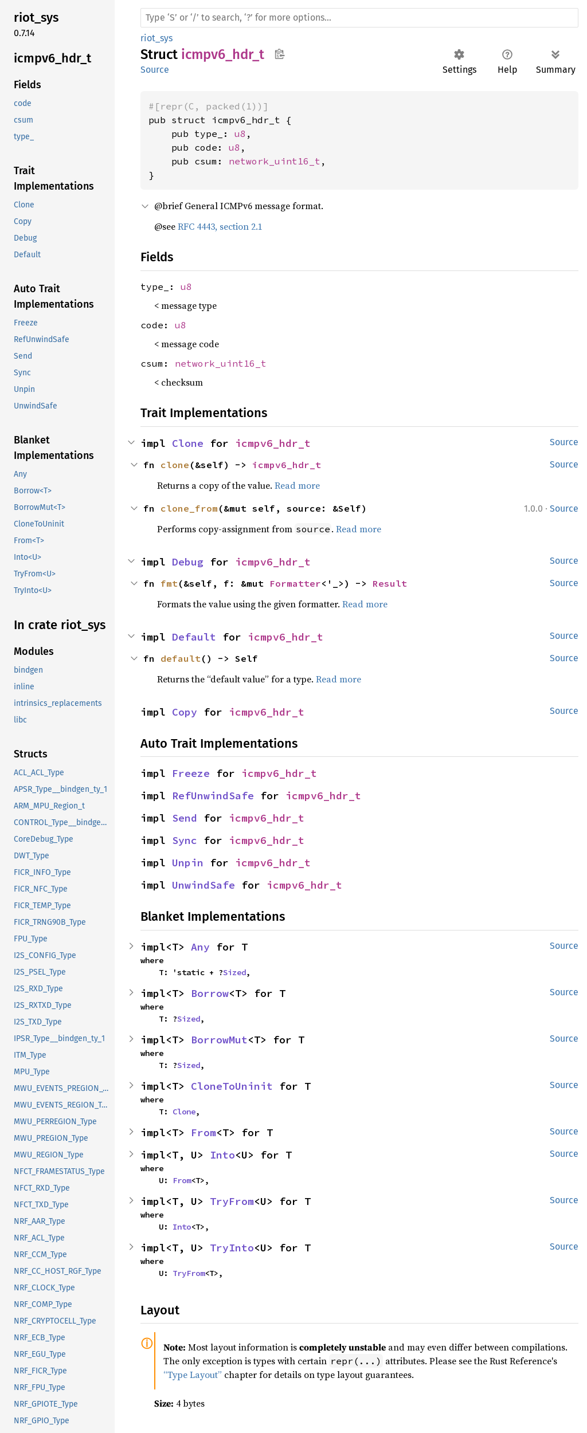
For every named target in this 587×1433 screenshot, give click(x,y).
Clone (188, 443)
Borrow (210, 993)
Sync (184, 840)
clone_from (189, 508)
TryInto (232, 1247)
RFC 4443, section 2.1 (220, 226)
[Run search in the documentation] (359, 18)
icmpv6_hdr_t (273, 443)
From (203, 1132)
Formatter (295, 583)
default (181, 658)
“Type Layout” (192, 1374)
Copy (184, 712)
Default (194, 636)
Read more (297, 485)
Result (390, 583)
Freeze (191, 773)
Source (154, 69)
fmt (169, 583)
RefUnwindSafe (213, 795)
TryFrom (232, 1201)
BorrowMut (219, 1039)
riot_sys (156, 38)
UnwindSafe (203, 885)
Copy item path (279, 54)
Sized (234, 972)
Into (222, 1154)
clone (175, 464)
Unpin (188, 862)
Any (200, 946)
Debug (188, 561)
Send (184, 818)
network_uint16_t (274, 161)
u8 (240, 133)
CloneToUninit (232, 1086)
